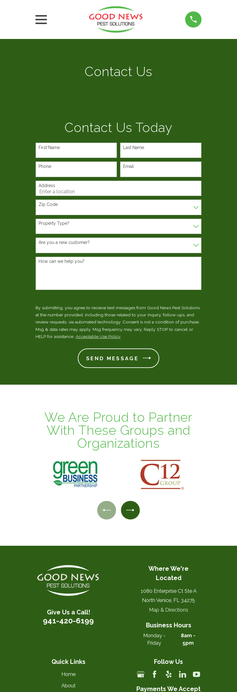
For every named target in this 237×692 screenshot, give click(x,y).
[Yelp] (168, 674)
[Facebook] (154, 674)
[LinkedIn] (182, 674)
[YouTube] (196, 674)
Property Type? (54, 223)
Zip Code (48, 204)
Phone (45, 166)
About (68, 685)
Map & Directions (168, 610)
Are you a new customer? (64, 242)
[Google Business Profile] (140, 674)
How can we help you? (62, 261)
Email (128, 166)
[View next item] (130, 510)
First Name (49, 147)
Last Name (133, 147)
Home (68, 674)
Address (47, 185)
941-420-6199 (68, 620)
